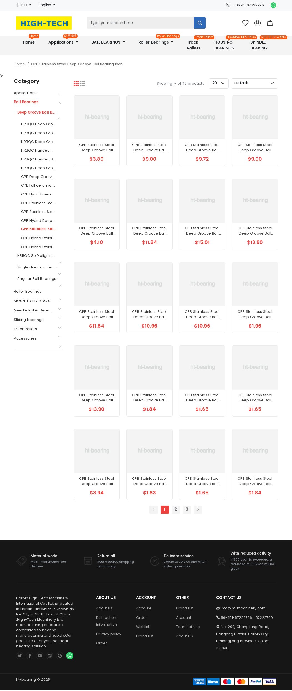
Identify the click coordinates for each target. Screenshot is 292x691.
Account (143, 616)
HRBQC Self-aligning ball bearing (36, 256)
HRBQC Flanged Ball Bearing (38, 159)
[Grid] (76, 83)
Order (101, 651)
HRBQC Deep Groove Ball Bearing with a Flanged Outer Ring (38, 142)
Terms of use (188, 635)
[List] (82, 83)
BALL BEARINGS (106, 42)
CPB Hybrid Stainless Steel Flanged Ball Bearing (38, 238)
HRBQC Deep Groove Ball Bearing (38, 168)
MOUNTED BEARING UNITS (34, 300)
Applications (63, 41)
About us (104, 616)
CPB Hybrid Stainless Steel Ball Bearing (38, 247)
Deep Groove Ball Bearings (36, 113)
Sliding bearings (28, 319)
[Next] (198, 518)
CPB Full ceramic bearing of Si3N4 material (38, 185)
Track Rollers (196, 43)
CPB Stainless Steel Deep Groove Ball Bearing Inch (77, 64)
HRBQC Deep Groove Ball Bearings (38, 133)
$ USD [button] (22, 5)
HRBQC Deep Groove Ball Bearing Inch (38, 124)
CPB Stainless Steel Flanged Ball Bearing (38, 212)
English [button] (45, 5)
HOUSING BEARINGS (227, 43)
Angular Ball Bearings (36, 279)
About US (184, 644)
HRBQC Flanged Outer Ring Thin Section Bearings (38, 150)
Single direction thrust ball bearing (36, 267)
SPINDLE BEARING (261, 43)
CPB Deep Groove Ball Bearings (38, 177)
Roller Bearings (157, 41)
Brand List (144, 644)
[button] (270, 23)
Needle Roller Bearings (34, 310)
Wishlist (142, 635)
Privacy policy (108, 642)
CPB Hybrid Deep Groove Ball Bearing (38, 221)
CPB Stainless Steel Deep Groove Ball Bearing (38, 203)
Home (31, 41)
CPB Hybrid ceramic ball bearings (38, 194)
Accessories (25, 338)
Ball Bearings (26, 102)
